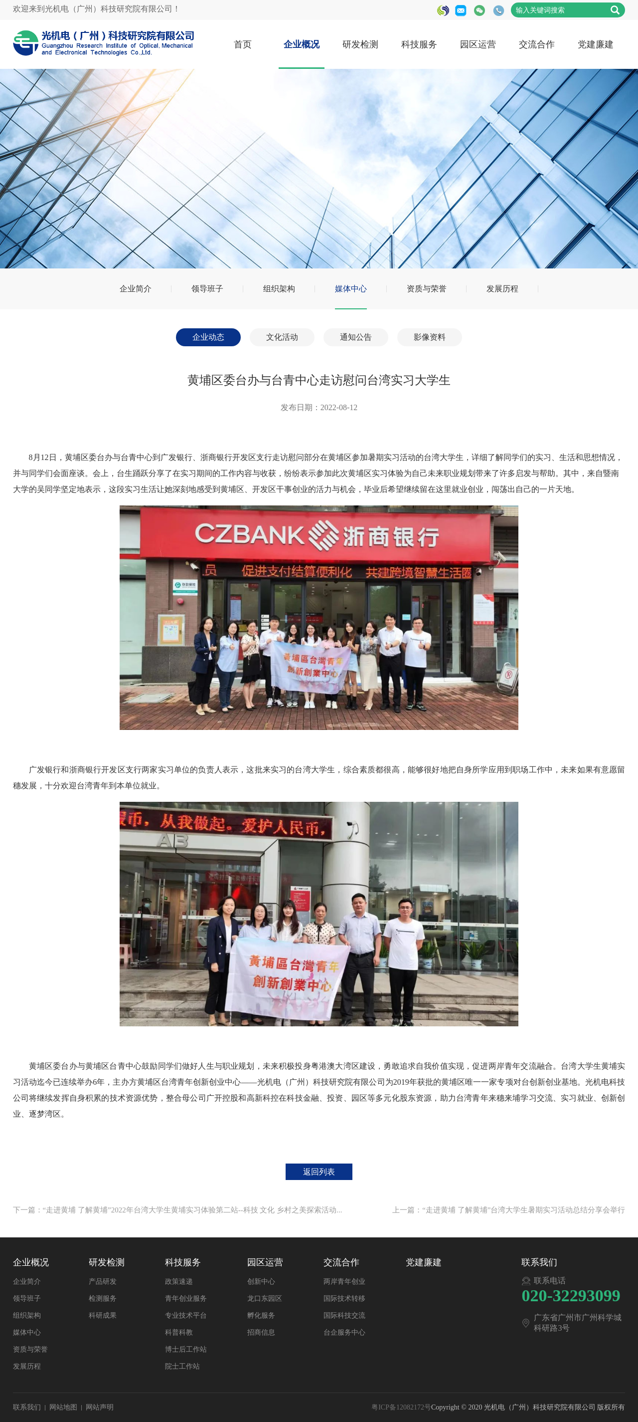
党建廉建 (596, 44)
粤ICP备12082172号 (401, 1407)
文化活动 (282, 337)
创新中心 (261, 1281)
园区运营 (478, 44)
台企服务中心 (344, 1332)
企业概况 (301, 44)
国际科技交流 (344, 1315)
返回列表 (319, 1172)
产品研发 (103, 1281)
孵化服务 (261, 1315)
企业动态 (208, 337)
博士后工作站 (186, 1349)
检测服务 (103, 1298)
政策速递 (179, 1281)
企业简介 (136, 288)
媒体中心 (351, 288)
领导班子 (207, 288)
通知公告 (356, 337)
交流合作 (537, 44)
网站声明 (100, 1407)
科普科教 (179, 1332)
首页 (243, 44)
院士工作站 (182, 1366)
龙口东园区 (264, 1298)
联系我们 (27, 1407)
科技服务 (419, 44)
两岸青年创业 (344, 1281)
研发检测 (360, 44)
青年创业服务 (186, 1298)
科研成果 (103, 1315)
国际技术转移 (344, 1298)
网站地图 (63, 1407)
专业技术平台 (186, 1315)
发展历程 (502, 288)
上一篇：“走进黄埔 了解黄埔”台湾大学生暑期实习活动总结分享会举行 (508, 1210)
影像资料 (430, 337)
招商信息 (261, 1332)
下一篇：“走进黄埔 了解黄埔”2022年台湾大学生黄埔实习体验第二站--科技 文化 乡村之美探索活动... (177, 1210)
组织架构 (279, 288)
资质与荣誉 (427, 288)
